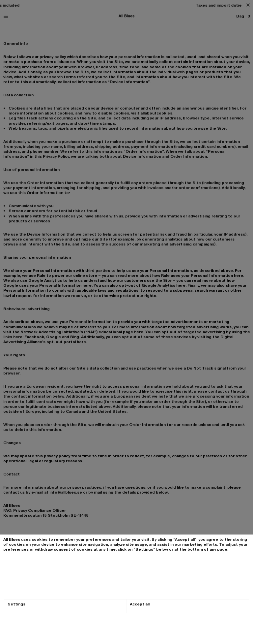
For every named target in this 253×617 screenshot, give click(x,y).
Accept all (140, 604)
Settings (16, 604)
